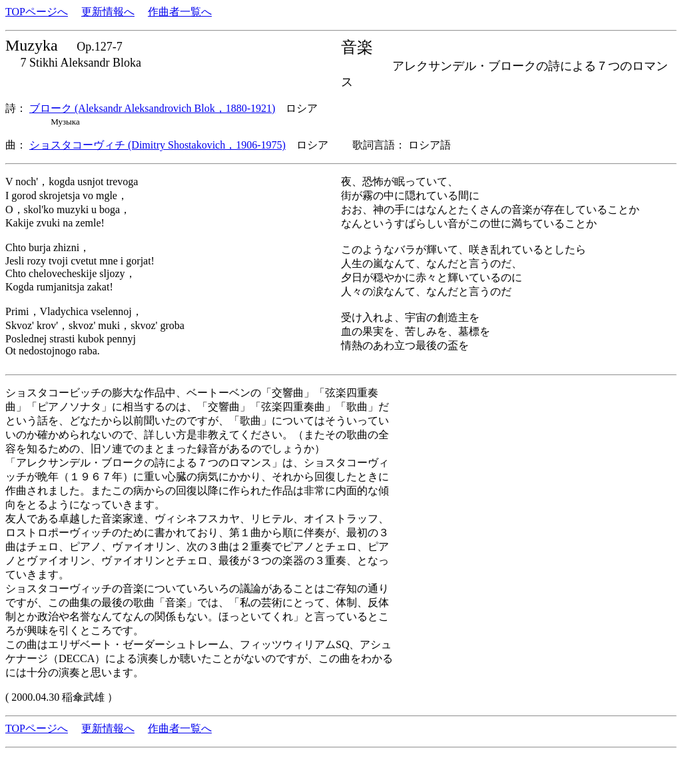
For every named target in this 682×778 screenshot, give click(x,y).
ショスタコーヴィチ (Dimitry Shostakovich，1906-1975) (157, 145)
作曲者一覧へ (180, 11)
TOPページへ (36, 11)
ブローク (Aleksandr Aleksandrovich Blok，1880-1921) (152, 108)
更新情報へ (108, 11)
